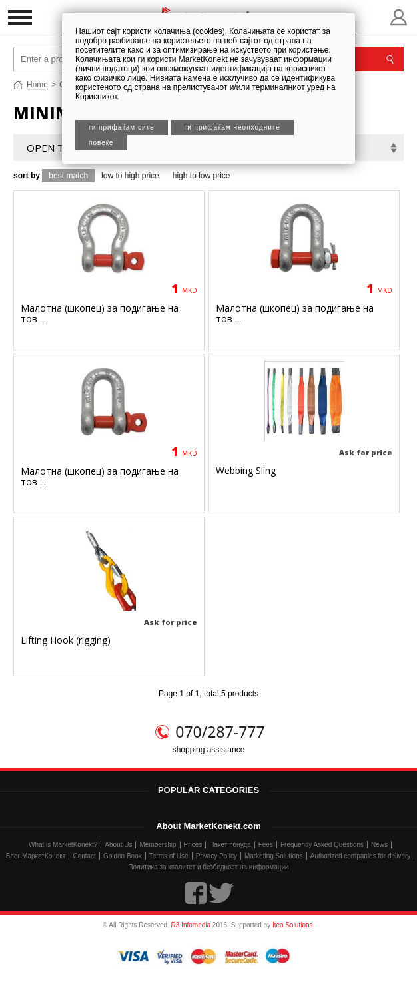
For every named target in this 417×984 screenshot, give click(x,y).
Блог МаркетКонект (36, 856)
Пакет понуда (229, 844)
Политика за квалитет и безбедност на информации (208, 867)
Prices (193, 844)
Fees (265, 844)
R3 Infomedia (190, 925)
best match (68, 175)
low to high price (130, 175)
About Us (118, 844)
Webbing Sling (246, 470)
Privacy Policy (216, 856)
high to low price (201, 175)
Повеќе (101, 142)
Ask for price (365, 452)
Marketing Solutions (273, 856)
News (379, 844)
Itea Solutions (292, 925)
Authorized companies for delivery (360, 856)
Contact (84, 856)
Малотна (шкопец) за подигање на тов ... (100, 313)
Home (37, 84)
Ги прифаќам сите (122, 127)
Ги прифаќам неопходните (232, 127)
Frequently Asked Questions (322, 844)
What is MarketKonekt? (63, 844)
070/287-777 (219, 731)
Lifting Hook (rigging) (66, 640)
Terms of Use (169, 856)
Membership (157, 844)
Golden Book (122, 856)
